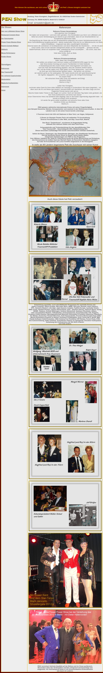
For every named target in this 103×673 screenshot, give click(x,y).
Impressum (5, 86)
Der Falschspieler (7, 38)
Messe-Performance (8, 53)
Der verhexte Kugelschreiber (11, 76)
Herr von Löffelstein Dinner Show (12, 31)
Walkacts (4, 49)
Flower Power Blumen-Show (11, 42)
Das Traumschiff (7, 72)
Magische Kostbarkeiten (9, 83)
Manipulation (5, 79)
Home (3, 90)
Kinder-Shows (6, 57)
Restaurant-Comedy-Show (10, 35)
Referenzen (5, 68)
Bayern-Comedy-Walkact (9, 46)
